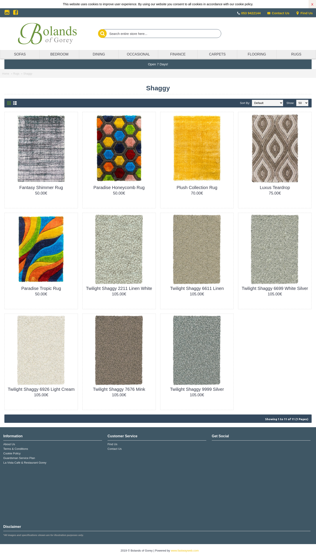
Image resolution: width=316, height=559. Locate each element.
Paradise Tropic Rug (41, 288)
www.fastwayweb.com (185, 550)
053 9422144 (251, 13)
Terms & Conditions (15, 448)
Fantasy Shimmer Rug (41, 187)
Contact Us (278, 13)
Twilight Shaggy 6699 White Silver (275, 288)
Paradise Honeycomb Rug (119, 187)
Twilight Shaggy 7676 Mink (119, 389)
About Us (9, 444)
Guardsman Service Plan (19, 458)
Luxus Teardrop (275, 187)
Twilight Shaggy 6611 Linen (197, 288)
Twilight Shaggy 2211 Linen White (119, 288)
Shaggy (27, 73)
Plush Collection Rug (197, 187)
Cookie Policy (12, 453)
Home (5, 73)
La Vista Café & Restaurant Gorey (24, 462)
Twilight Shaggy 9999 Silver (197, 389)
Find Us (304, 13)
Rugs (16, 73)
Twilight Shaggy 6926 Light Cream (41, 389)
